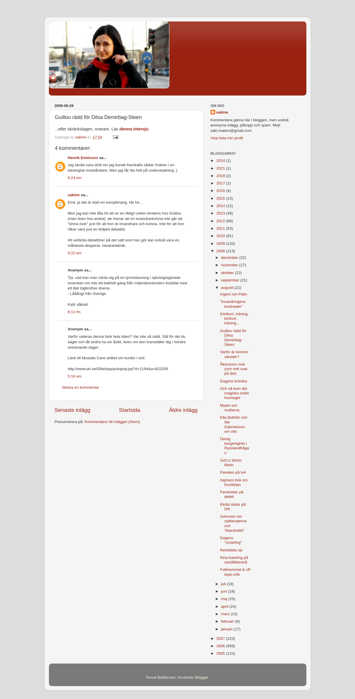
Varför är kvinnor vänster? (234, 354)
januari (227, 629)
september (231, 280)
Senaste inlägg (72, 410)
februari (228, 621)
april (225, 606)
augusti (228, 287)
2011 (221, 228)
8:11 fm (74, 312)
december (230, 257)
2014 (221, 206)
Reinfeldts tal (231, 550)
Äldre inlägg (183, 410)
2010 (221, 236)
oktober (228, 273)
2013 (221, 213)
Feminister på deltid (231, 494)
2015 (221, 198)
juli (224, 584)
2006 (221, 646)
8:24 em (75, 178)
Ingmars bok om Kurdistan (234, 482)
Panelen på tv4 (233, 472)
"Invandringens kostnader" (233, 303)
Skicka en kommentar (80, 387)
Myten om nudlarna (229, 407)
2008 (221, 251)
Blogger (201, 677)
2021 (221, 168)
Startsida (129, 410)
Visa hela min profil (227, 138)
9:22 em (75, 253)
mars (226, 614)
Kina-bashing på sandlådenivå (234, 559)
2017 (221, 183)
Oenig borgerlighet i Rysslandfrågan (234, 446)
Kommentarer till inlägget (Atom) (112, 422)
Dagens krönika (233, 381)
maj (225, 599)
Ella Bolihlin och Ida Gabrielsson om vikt (233, 424)
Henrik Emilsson (83, 158)
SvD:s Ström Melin (231, 462)
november (230, 265)
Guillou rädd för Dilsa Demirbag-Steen (233, 338)
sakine (74, 195)
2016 (221, 190)
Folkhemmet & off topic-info (235, 571)
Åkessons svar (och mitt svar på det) (233, 369)
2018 (221, 176)
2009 (221, 243)
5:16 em (75, 376)
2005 (221, 653)
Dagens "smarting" (231, 540)
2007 (221, 638)
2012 (221, 221)
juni (224, 591)
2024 (221, 160)
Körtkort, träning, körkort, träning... (234, 318)
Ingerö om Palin (233, 294)
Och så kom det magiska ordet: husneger (235, 393)
